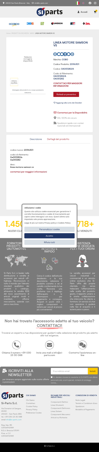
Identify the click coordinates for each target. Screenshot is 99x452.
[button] (66, 94)
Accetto (49, 235)
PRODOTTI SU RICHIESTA (20, 33)
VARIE (32, 33)
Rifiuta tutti (49, 242)
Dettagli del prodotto (58, 139)
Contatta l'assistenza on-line (82, 354)
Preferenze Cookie (34, 413)
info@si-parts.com (14, 419)
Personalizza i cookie (49, 229)
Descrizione (36, 139)
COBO (65, 59)
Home (8, 33)
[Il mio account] (82, 12)
